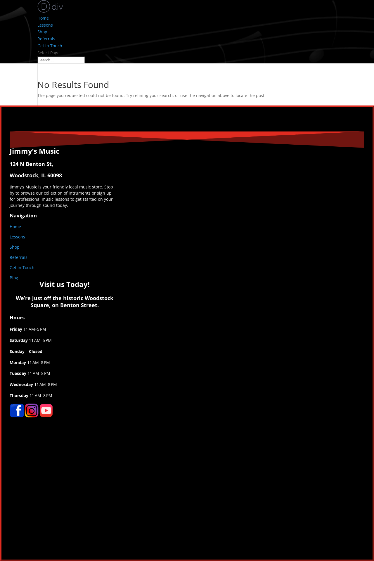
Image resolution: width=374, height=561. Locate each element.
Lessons (45, 25)
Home (43, 18)
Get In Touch (49, 46)
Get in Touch (22, 267)
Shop (42, 31)
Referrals (46, 38)
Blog (14, 277)
